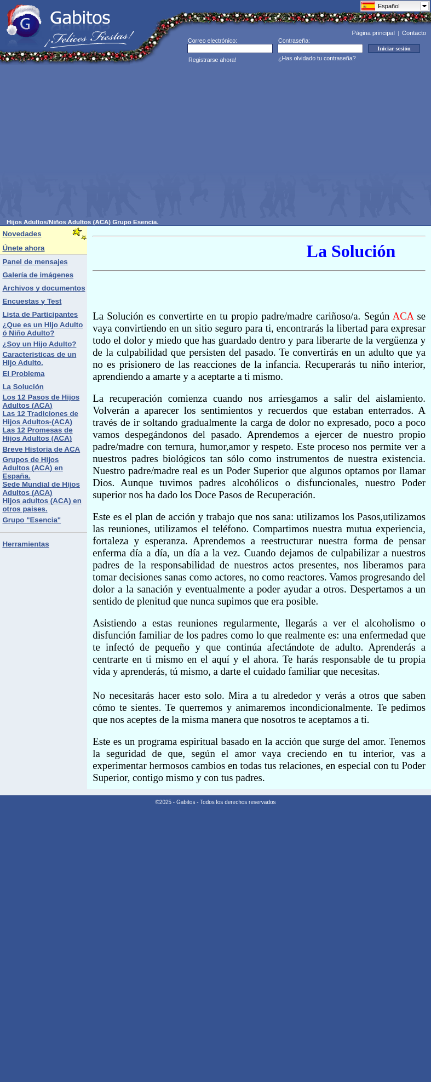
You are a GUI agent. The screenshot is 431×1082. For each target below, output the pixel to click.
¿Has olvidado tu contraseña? (317, 58)
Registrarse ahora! (212, 59)
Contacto (414, 33)
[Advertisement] (159, 142)
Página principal (373, 33)
